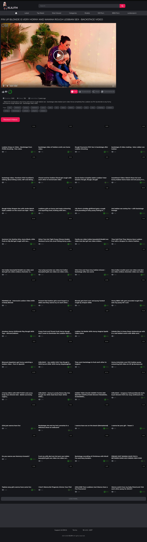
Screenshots (86, 91)
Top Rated (40, 13)
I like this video (3, 92)
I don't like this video (6, 92)
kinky (6, 111)
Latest (27, 13)
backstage (16, 111)
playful (34, 111)
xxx (86, 107)
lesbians (34, 107)
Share (97, 91)
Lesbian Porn (16, 13)
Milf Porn (101, 13)
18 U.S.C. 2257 (87, 530)
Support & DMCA (61, 530)
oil (56, 107)
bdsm (71, 107)
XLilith (71, 536)
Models (87, 13)
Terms (75, 530)
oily (93, 107)
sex (10, 107)
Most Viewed (56, 13)
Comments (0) (109, 91)
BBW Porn (116, 13)
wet (50, 107)
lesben (43, 111)
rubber (110, 107)
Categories (73, 13)
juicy (43, 107)
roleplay (100, 107)
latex (63, 107)
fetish (79, 107)
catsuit (26, 111)
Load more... (73, 499)
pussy (26, 107)
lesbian (17, 107)
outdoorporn (132, 13)
